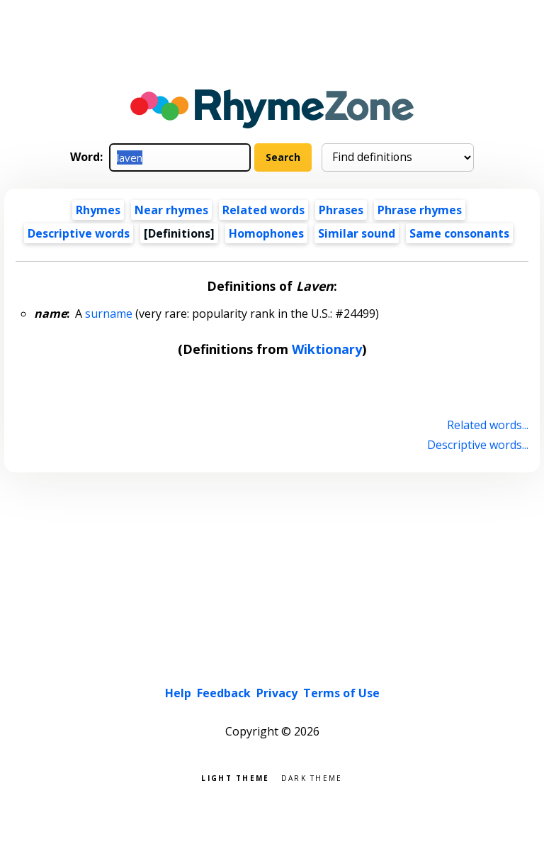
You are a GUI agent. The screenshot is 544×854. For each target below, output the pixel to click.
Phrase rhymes (420, 210)
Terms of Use (341, 693)
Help (178, 693)
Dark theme (312, 777)
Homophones (266, 233)
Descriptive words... (477, 445)
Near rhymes (171, 210)
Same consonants (459, 233)
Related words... (487, 425)
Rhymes (98, 210)
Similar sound (356, 233)
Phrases (341, 210)
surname (108, 313)
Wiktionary (327, 348)
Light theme (235, 777)
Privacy (277, 693)
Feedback (224, 693)
